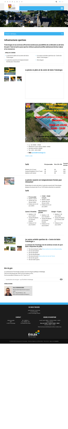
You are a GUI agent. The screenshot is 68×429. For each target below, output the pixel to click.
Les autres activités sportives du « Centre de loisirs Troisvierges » (49, 56)
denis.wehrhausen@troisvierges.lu (21, 294)
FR (60, 1)
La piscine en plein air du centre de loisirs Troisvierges (17, 56)
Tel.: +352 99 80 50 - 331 (19, 292)
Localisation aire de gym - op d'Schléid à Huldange (34, 279)
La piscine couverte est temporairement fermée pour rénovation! (17, 60)
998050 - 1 (26, 320)
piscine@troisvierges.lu (38, 153)
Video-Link (28, 156)
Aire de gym (40, 60)
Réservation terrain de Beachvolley (52, 249)
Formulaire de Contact (26, 323)
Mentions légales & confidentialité (35, 341)
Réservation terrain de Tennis (46, 256)
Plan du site (46, 341)
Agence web (52, 341)
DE (62, 1)
